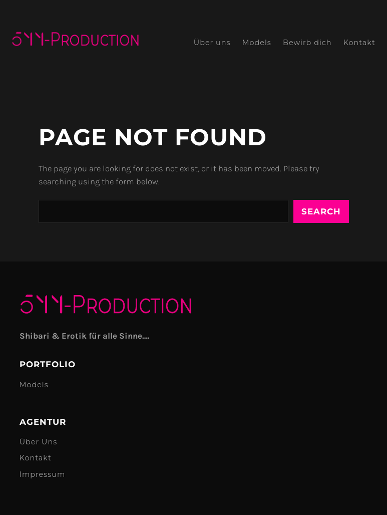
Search (321, 211)
